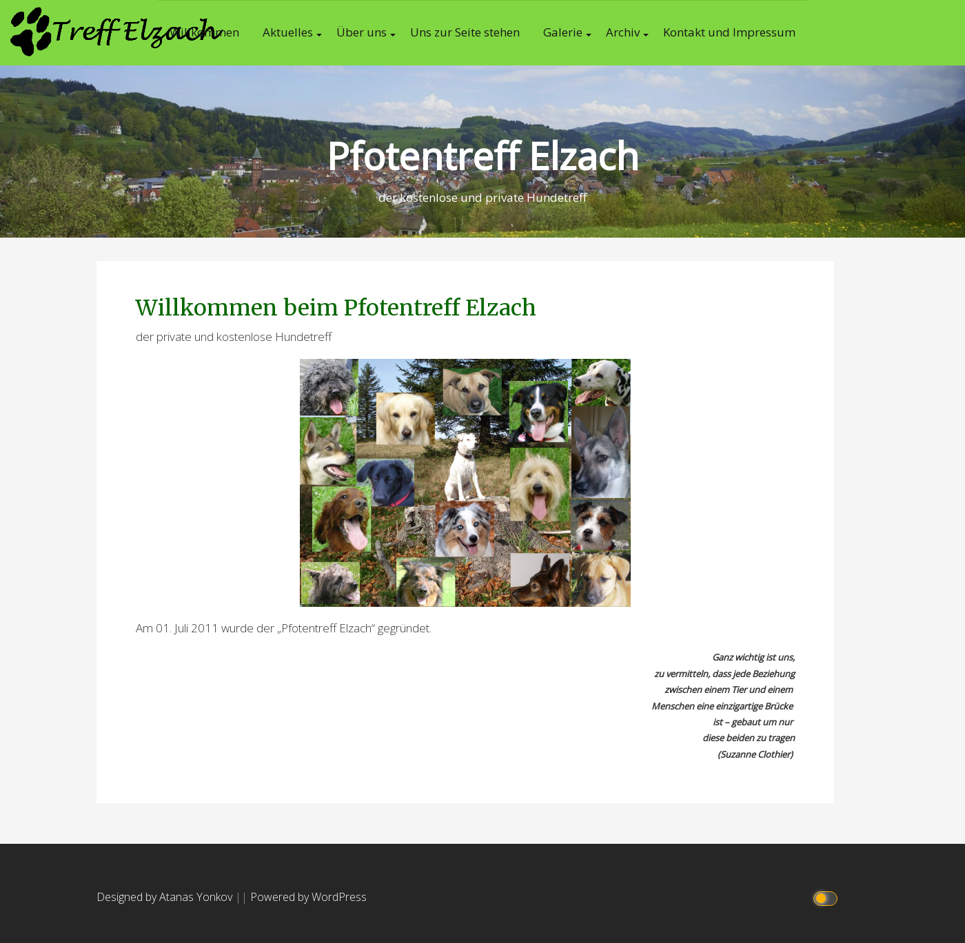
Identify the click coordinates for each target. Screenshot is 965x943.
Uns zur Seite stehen (465, 32)
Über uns (361, 32)
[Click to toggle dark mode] (827, 897)
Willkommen (204, 32)
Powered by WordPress (308, 896)
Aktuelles (288, 32)
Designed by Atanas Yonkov (165, 896)
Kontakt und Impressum (729, 32)
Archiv (623, 32)
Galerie (562, 32)
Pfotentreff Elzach (483, 155)
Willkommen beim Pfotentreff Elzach (336, 308)
